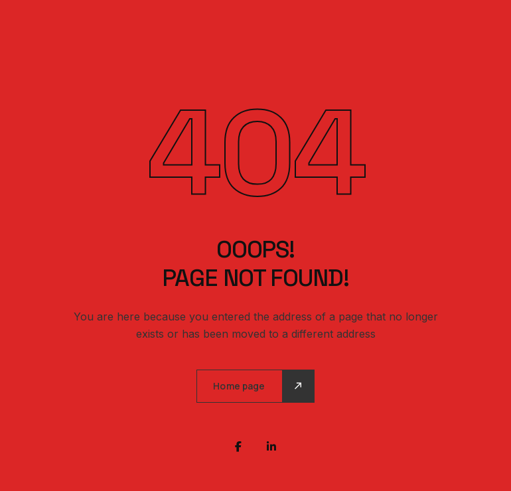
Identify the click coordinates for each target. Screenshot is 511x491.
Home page (239, 386)
